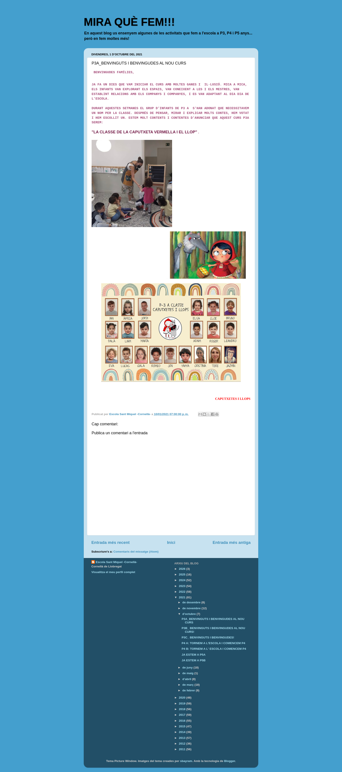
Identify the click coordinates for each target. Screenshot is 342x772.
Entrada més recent (110, 542)
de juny (187, 667)
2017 (182, 714)
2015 (182, 726)
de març (188, 684)
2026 (182, 568)
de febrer (189, 690)
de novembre (192, 608)
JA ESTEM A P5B (194, 660)
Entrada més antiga (232, 542)
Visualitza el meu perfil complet (113, 572)
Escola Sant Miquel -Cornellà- (116, 562)
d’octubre (189, 614)
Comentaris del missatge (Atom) (136, 551)
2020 (182, 697)
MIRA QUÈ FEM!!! (129, 22)
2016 (182, 720)
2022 (182, 591)
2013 (182, 738)
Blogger (229, 761)
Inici (171, 542)
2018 (182, 709)
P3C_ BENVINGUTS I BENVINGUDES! (208, 637)
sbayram (186, 761)
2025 (182, 574)
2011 (182, 749)
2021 (182, 597)
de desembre (191, 602)
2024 (182, 580)
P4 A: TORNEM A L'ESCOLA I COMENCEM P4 (213, 643)
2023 (182, 586)
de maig (188, 673)
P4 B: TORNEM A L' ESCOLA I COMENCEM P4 (214, 648)
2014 (182, 732)
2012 (182, 743)
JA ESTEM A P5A (194, 654)
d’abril (187, 679)
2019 (182, 703)
